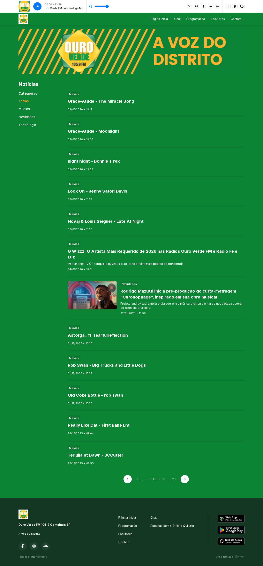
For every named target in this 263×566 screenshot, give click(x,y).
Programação (195, 19)
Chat (177, 19)
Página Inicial (160, 19)
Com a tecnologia (230, 556)
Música (24, 109)
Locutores (218, 19)
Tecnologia (27, 125)
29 (174, 479)
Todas (23, 101)
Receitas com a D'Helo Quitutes (172, 525)
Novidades (26, 117)
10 (163, 479)
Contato (236, 19)
